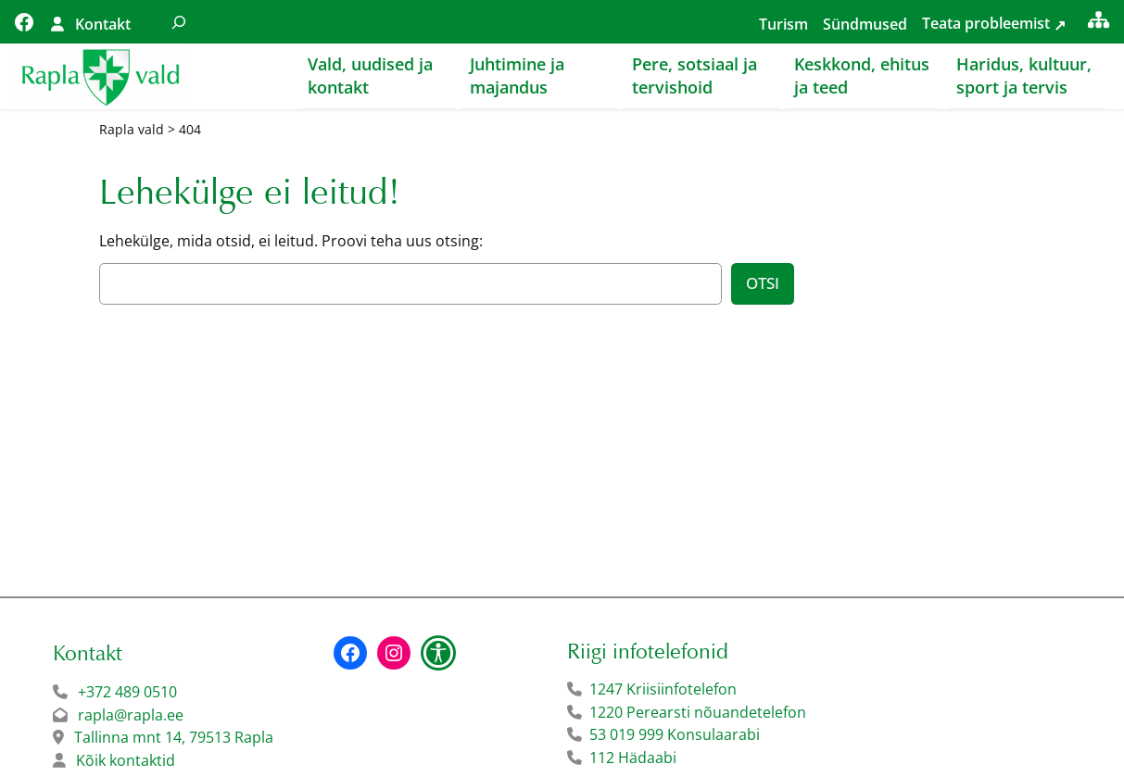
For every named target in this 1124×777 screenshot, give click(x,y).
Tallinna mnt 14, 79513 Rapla (173, 738)
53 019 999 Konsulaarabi (674, 735)
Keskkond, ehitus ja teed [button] (861, 75)
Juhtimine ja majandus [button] (517, 75)
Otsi (762, 284)
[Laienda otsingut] (179, 22)
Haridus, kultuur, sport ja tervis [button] (1024, 75)
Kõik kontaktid (125, 761)
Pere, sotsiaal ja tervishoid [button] (694, 75)
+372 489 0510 (127, 693)
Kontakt (103, 24)
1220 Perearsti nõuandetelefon (697, 713)
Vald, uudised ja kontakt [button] (370, 75)
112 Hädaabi (632, 758)
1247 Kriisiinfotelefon (663, 690)
